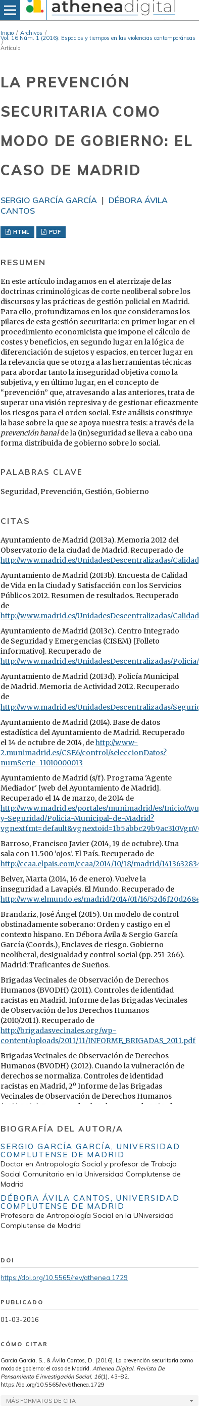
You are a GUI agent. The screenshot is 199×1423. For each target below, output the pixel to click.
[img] (99, 10)
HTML (20, 231)
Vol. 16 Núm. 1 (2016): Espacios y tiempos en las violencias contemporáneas (98, 37)
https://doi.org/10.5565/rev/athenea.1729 (64, 1277)
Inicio (7, 32)
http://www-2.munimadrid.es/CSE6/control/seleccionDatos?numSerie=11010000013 (84, 752)
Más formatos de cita (41, 1400)
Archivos (31, 32)
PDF (54, 231)
